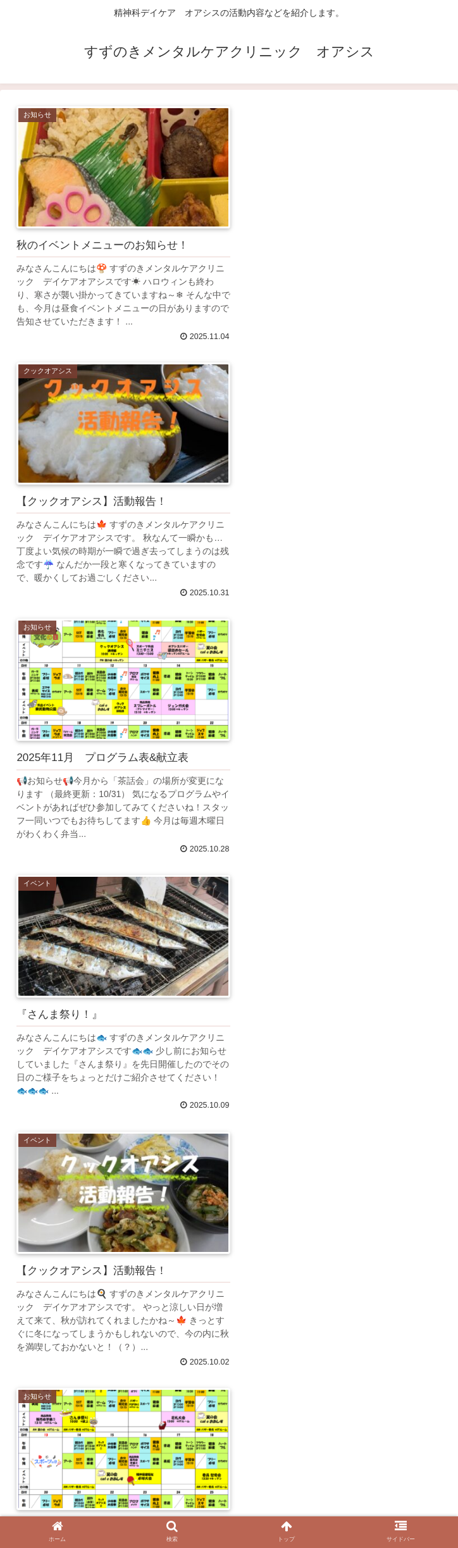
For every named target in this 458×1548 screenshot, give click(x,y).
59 (265, 1445)
